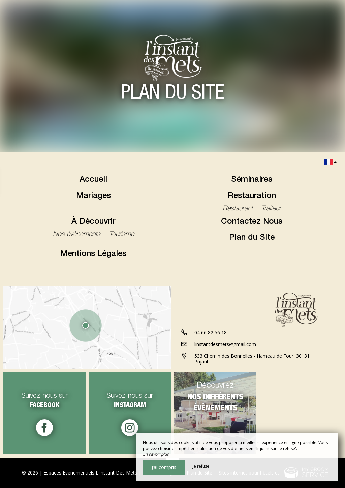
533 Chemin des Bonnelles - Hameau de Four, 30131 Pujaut (252, 359)
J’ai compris (164, 467)
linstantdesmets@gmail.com (225, 344)
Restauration (252, 196)
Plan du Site (252, 238)
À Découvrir (93, 222)
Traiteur (271, 209)
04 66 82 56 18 (210, 332)
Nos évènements (77, 234)
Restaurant (239, 209)
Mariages (93, 196)
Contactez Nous (251, 222)
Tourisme (121, 234)
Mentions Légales (93, 254)
